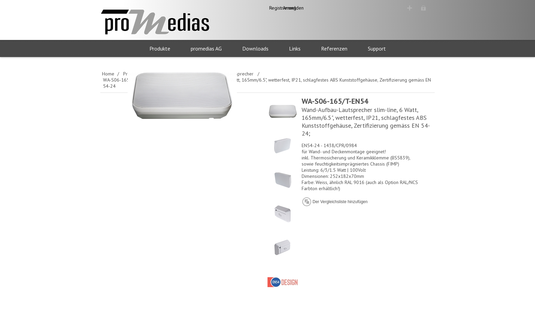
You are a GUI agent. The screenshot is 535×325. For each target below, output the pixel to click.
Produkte (159, 48)
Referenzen (334, 48)
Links (295, 48)
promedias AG (206, 48)
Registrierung (379, 8)
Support (377, 48)
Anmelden (418, 8)
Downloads (255, 48)
